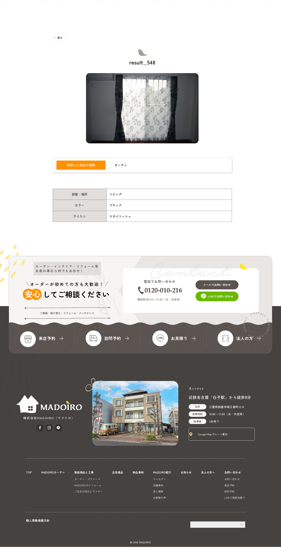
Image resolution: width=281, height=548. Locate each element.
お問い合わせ (267, 14)
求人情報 (158, 491)
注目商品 (165, 8)
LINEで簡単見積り (234, 497)
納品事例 (181, 8)
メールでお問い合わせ (221, 283)
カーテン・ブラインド (87, 479)
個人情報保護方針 (37, 522)
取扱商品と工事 (144, 8)
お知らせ (222, 8)
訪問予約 (229, 491)
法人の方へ (239, 8)
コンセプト (159, 479)
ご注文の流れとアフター (89, 491)
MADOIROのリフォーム (88, 485)
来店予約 (229, 485)
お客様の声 (159, 497)
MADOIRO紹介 (201, 8)
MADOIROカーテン (116, 8)
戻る (60, 37)
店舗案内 (158, 485)
